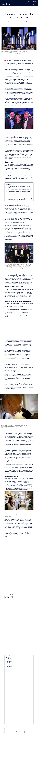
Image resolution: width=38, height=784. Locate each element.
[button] (19, 118)
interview (18, 209)
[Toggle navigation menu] (36, 4)
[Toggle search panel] (33, 4)
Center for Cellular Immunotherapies (13, 486)
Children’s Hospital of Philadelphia (23, 378)
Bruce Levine (26, 289)
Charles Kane (14, 154)
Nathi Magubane (9, 658)
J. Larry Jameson (15, 136)
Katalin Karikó (11, 157)
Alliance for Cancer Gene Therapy (19, 345)
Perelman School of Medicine (10, 78)
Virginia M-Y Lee (24, 155)
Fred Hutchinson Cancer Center (23, 221)
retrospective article (14, 233)
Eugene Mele (21, 154)
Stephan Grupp (11, 378)
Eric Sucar (8, 662)
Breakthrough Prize (21, 80)
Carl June (13, 62)
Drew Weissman (19, 157)
